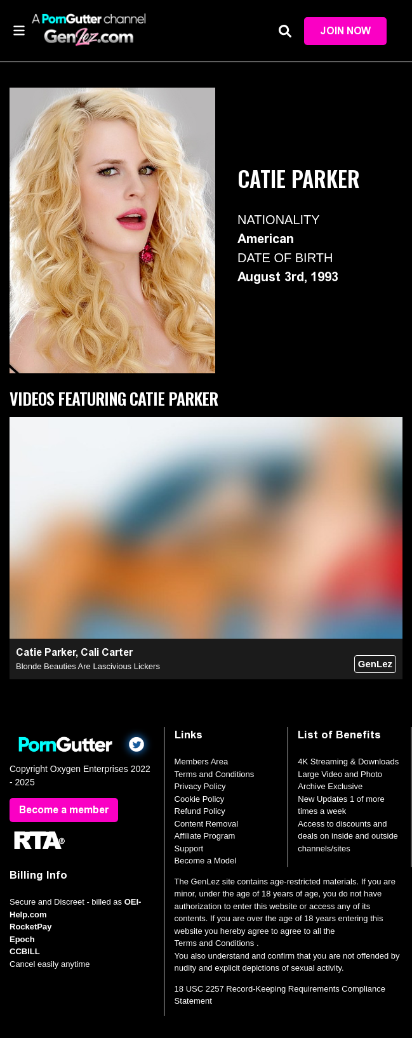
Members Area (202, 761)
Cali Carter (107, 652)
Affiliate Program (205, 836)
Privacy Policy (200, 786)
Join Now (345, 31)
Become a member (64, 810)
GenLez (375, 663)
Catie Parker (46, 652)
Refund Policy (200, 811)
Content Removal (206, 823)
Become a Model (206, 860)
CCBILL (25, 951)
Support (189, 848)
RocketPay (30, 926)
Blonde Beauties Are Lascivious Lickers (88, 666)
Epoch (22, 939)
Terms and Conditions (215, 774)
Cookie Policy (200, 799)
